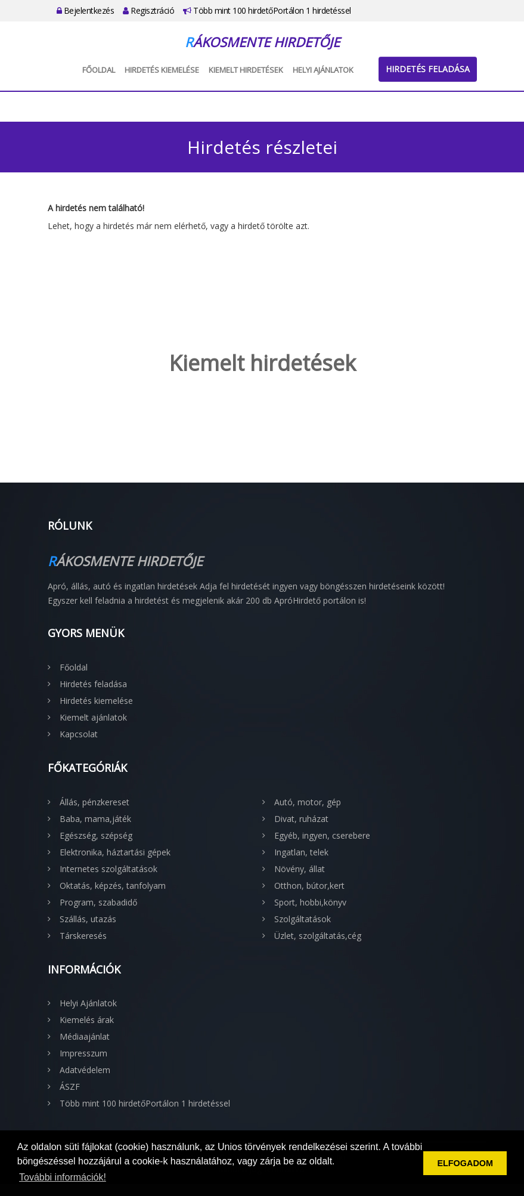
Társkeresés (83, 935)
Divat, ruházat (301, 818)
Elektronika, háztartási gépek (115, 852)
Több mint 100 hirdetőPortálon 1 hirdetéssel (267, 10)
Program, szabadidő (98, 902)
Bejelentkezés (85, 10)
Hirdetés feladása (428, 69)
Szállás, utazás (88, 919)
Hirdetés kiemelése (162, 69)
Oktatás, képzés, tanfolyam (113, 885)
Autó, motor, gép (307, 802)
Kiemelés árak (87, 1019)
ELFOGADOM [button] (465, 1163)
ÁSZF (70, 1086)
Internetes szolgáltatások (108, 868)
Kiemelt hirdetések (246, 69)
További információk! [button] (62, 1177)
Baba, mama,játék (95, 818)
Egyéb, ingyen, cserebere (322, 835)
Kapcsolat (79, 734)
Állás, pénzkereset (94, 802)
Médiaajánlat (85, 1036)
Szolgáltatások (302, 919)
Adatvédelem (85, 1070)
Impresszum (83, 1053)
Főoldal (98, 69)
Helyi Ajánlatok (323, 69)
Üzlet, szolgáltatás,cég (317, 935)
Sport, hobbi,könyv (310, 902)
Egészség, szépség (96, 835)
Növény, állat (299, 868)
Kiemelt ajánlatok (93, 717)
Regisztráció (148, 10)
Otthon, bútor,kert (309, 885)
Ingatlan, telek (301, 852)
